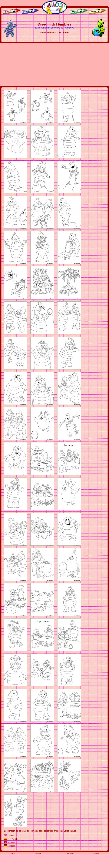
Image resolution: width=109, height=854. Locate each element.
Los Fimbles (13, 839)
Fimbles (11, 835)
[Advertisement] (54, 65)
